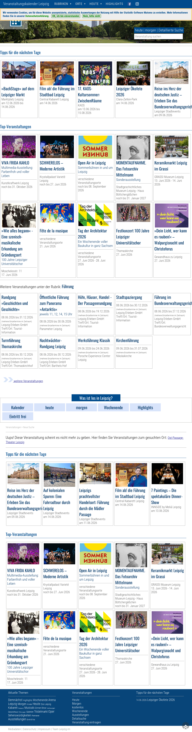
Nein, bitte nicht (91, 16)
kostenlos (77, 707)
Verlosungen (51, 708)
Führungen (22, 712)
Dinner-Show (40, 708)
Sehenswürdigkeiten (19, 715)
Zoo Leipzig (46, 704)
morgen (150, 30)
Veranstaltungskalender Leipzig (26, 4)
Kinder (29, 704)
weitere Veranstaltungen (23, 381)
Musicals (29, 707)
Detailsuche (79, 718)
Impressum (44, 729)
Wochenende (40, 700)
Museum (21, 708)
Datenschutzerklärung (36, 16)
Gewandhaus (13, 712)
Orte (78, 4)
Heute (36, 704)
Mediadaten (14, 729)
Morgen (22, 704)
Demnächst (15, 700)
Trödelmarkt (41, 711)
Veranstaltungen (13, 427)
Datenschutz (29, 729)
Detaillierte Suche (170, 30)
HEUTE (94, 4)
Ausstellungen (17, 719)
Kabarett (13, 707)
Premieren (35, 716)
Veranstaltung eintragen (86, 722)
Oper (51, 711)
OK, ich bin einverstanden (65, 16)
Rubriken (61, 4)
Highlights (114, 4)
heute (139, 30)
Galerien (30, 711)
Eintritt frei (31, 719)
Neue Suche (28, 427)
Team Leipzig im (61, 729)
